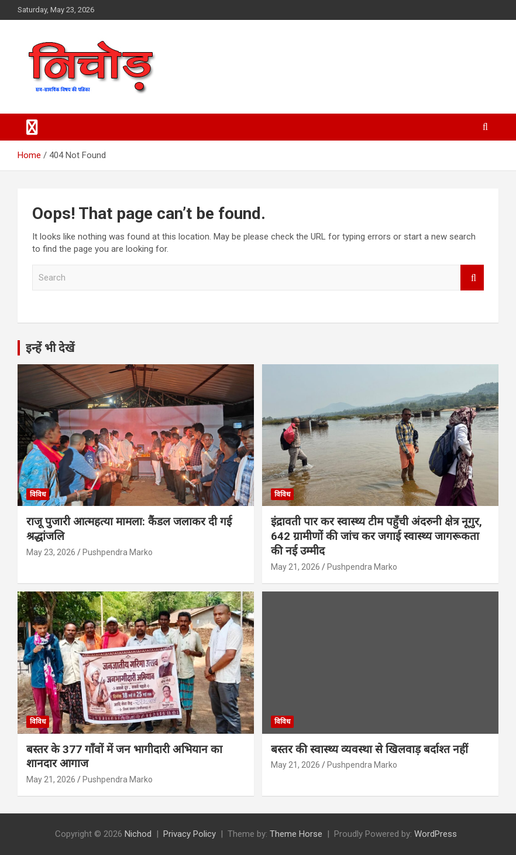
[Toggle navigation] (32, 127)
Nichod (138, 834)
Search (472, 278)
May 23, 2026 (50, 552)
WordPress (435, 834)
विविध (38, 494)
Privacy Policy (189, 834)
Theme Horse (296, 834)
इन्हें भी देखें (50, 348)
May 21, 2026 (295, 567)
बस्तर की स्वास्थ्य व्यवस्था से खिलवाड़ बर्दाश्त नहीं (369, 749)
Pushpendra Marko (117, 552)
